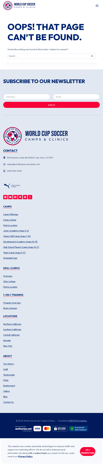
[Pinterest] (25, 197)
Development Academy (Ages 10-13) (20, 241)
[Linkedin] (20, 197)
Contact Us (8, 402)
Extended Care (10, 258)
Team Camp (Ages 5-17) (14, 252)
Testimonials (9, 374)
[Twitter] (30, 197)
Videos (6, 391)
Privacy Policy (25, 456)
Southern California (12, 329)
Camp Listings (9, 220)
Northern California (12, 324)
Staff (5, 369)
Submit (51, 104)
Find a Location (10, 225)
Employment (9, 385)
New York (7, 346)
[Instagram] (5, 197)
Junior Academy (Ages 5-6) (16, 230)
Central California (11, 335)
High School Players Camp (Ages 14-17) (21, 247)
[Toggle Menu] (97, 5)
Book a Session (10, 308)
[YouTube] (10, 197)
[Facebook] (15, 197)
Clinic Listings (9, 281)
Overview (7, 276)
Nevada (7, 340)
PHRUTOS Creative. (77, 420)
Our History (8, 363)
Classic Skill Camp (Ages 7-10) (17, 236)
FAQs (5, 380)
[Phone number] (51, 171)
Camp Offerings (10, 214)
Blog (5, 396)
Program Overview (12, 302)
